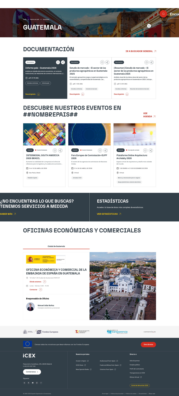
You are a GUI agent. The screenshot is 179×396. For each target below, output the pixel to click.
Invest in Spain (81, 361)
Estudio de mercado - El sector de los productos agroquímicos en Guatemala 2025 (88, 71)
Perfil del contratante (137, 369)
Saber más (6, 214)
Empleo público (135, 365)
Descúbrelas (148, 344)
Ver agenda (148, 115)
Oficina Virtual (135, 377)
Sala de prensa (135, 360)
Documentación (21, 39)
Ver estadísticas (107, 214)
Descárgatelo (30, 94)
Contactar (34, 290)
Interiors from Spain (107, 369)
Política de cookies (131, 393)
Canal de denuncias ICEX (139, 385)
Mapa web (152, 393)
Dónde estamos (36, 282)
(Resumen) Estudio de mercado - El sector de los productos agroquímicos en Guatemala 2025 (133, 71)
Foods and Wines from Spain (109, 365)
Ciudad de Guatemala (56, 246)
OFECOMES (107, 39)
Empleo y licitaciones (154, 39)
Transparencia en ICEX (137, 373)
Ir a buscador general (139, 51)
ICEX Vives (80, 365)
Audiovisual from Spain (108, 361)
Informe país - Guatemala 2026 (40, 68)
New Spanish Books (82, 369)
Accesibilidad (143, 393)
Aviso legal (105, 393)
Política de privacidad (117, 393)
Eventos (65, 39)
